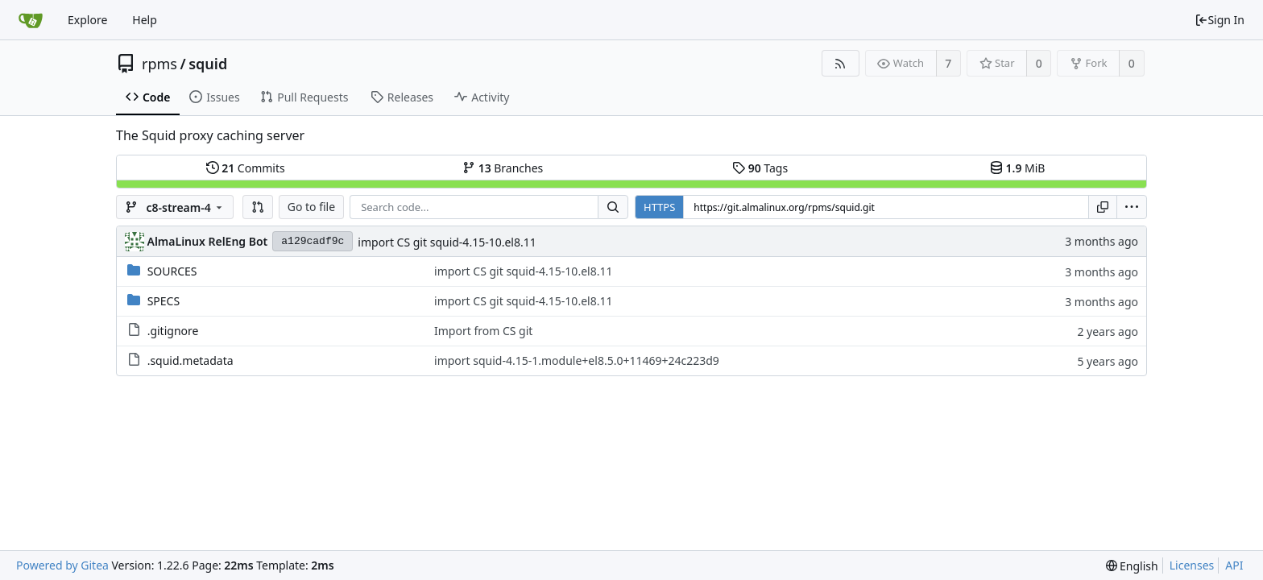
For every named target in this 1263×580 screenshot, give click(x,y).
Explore (87, 19)
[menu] (1131, 207)
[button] (257, 207)
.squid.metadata (190, 360)
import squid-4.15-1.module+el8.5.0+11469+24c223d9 (576, 360)
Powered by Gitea (62, 565)
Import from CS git (483, 330)
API (1234, 565)
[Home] (30, 20)
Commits (245, 168)
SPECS (163, 301)
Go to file (311, 206)
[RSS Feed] (840, 63)
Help (144, 19)
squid (207, 64)
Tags (760, 168)
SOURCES (172, 271)
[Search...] (613, 207)
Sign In (1219, 19)
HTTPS (659, 207)
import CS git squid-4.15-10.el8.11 (447, 242)
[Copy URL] (1102, 207)
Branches (502, 168)
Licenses (1192, 565)
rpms (159, 64)
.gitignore (173, 330)
